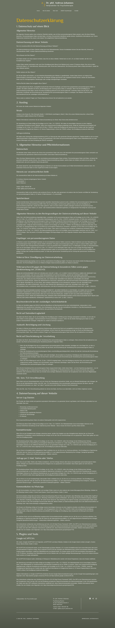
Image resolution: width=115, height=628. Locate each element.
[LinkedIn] (90, 598)
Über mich (55, 10)
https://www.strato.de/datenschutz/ (68, 119)
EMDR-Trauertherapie (66, 10)
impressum (85, 618)
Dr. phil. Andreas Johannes (59, 3)
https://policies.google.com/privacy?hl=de (37, 575)
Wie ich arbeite (46, 10)
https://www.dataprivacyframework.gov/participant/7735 (58, 529)
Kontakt (76, 10)
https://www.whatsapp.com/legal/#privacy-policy (39, 503)
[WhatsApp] (96, 598)
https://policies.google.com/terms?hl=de (62, 575)
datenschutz (94, 618)
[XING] (93, 598)
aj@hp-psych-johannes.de (65, 608)
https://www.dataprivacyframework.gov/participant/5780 (58, 585)
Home (38, 10)
